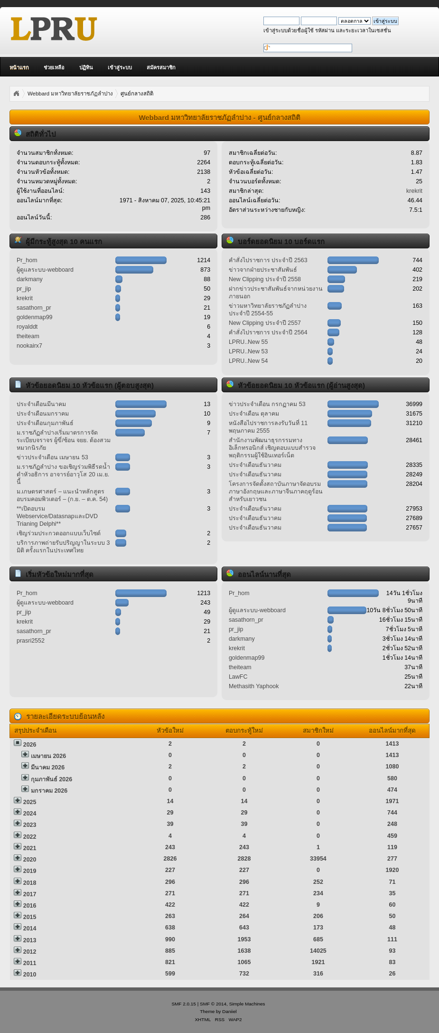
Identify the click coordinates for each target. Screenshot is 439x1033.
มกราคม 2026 (49, 790)
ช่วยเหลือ (54, 67)
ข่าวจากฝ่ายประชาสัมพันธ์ (263, 269)
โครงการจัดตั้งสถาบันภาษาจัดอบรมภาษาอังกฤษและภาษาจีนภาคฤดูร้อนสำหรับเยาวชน (276, 491)
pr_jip (24, 288)
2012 (30, 951)
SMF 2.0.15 (183, 1003)
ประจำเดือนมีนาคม (41, 404)
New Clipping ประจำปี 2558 (265, 279)
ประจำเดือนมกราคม (43, 413)
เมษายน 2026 (48, 756)
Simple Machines (247, 1003)
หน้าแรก (19, 67)
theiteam (28, 336)
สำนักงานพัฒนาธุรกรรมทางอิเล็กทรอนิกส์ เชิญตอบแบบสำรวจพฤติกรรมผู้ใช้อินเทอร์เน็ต (272, 448)
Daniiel (229, 1011)
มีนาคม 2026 (48, 767)
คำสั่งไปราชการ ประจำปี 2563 (268, 260)
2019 (30, 871)
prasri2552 (31, 640)
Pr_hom (27, 260)
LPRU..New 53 (248, 351)
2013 (30, 940)
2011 (30, 963)
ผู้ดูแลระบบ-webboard (45, 269)
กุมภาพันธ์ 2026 (51, 779)
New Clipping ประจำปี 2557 (265, 323)
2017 (30, 894)
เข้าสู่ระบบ (120, 67)
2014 (30, 928)
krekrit (414, 191)
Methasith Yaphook (254, 686)
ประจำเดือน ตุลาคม (254, 413)
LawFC (238, 676)
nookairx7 (29, 345)
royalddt (27, 326)
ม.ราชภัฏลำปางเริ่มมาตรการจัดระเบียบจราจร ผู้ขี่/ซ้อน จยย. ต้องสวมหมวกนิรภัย (64, 440)
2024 (30, 813)
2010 (30, 974)
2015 (30, 917)
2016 (30, 905)
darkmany (30, 279)
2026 (30, 744)
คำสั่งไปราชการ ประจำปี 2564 (268, 332)
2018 (30, 883)
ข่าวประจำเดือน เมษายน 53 (52, 457)
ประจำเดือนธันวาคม (255, 465)
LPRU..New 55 (248, 342)
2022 (30, 837)
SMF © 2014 (213, 1003)
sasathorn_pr (34, 307)
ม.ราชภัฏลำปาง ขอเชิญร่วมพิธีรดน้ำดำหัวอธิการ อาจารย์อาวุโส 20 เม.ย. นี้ (63, 474)
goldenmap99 (35, 317)
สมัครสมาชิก (161, 67)
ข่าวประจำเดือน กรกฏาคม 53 (267, 404)
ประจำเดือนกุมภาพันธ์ (45, 423)
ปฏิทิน (86, 67)
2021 (30, 848)
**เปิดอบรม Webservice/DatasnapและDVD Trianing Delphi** (57, 516)
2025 (30, 802)
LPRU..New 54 (248, 361)
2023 (30, 825)
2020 (30, 859)
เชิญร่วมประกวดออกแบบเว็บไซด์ (59, 533)
